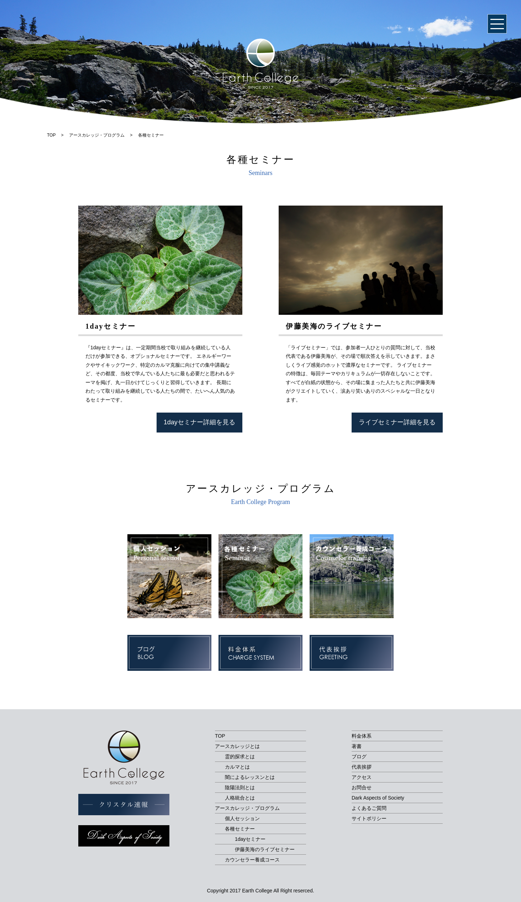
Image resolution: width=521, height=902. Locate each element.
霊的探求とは (240, 756)
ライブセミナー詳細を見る (397, 422)
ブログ (359, 756)
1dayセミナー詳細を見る (199, 422)
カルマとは (237, 767)
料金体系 (362, 736)
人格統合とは (240, 798)
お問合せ (362, 787)
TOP (220, 736)
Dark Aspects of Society (378, 798)
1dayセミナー (250, 839)
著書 (357, 746)
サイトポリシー (369, 818)
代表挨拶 (362, 767)
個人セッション (242, 818)
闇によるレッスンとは (250, 777)
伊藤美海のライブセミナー (265, 849)
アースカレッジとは (237, 746)
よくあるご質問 (369, 808)
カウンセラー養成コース (252, 860)
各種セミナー (240, 829)
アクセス (362, 777)
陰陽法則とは (240, 787)
